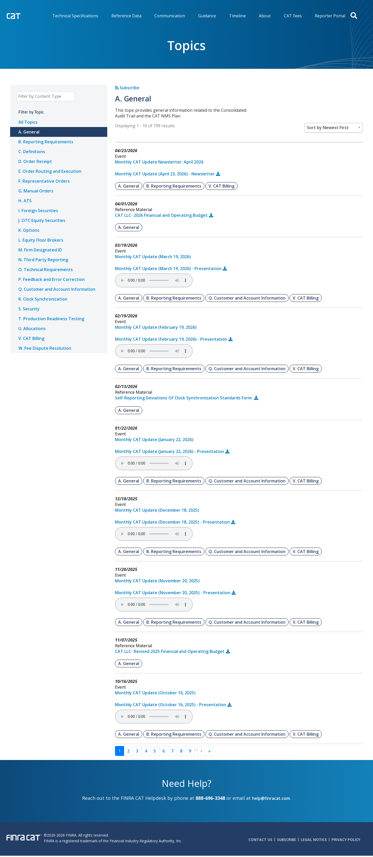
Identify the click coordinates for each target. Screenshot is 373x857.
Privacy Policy (346, 839)
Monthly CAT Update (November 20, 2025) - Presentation (172, 592)
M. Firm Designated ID (40, 250)
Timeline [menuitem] (237, 16)
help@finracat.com (271, 798)
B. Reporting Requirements (45, 142)
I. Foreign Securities (38, 210)
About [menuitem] (265, 16)
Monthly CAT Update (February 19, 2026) (156, 327)
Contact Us (260, 839)
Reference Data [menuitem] (126, 16)
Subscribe (127, 88)
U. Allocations (32, 328)
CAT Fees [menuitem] (293, 16)
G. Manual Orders (35, 191)
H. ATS (25, 201)
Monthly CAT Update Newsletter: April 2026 (159, 162)
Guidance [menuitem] (207, 16)
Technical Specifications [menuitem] (75, 16)
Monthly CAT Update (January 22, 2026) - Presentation (169, 451)
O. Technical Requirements (45, 269)
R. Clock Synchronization (42, 299)
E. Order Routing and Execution (49, 171)
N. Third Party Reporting (43, 260)
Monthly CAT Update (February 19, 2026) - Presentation (171, 339)
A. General (28, 132)
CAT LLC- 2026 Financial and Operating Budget (161, 215)
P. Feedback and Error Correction (51, 279)
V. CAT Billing (31, 338)
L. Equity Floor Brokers (40, 240)
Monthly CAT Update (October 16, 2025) (155, 693)
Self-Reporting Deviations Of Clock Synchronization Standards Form (184, 398)
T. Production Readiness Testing (51, 319)
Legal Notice (314, 839)
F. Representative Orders (44, 181)
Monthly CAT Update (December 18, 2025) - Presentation (172, 522)
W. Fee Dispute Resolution (44, 348)
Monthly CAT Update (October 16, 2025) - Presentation (170, 704)
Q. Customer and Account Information (56, 289)
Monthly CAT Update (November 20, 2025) (157, 581)
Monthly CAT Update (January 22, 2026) (154, 439)
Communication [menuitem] (169, 16)
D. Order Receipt (35, 161)
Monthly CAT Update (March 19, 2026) (153, 256)
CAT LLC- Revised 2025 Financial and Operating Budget (170, 651)
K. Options (28, 230)
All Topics (28, 122)
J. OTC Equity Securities (41, 220)
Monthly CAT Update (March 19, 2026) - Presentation (168, 268)
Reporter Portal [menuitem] (330, 16)
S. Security (29, 309)
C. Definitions (31, 151)
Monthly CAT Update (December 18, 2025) (157, 510)
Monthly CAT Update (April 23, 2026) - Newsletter (165, 174)
